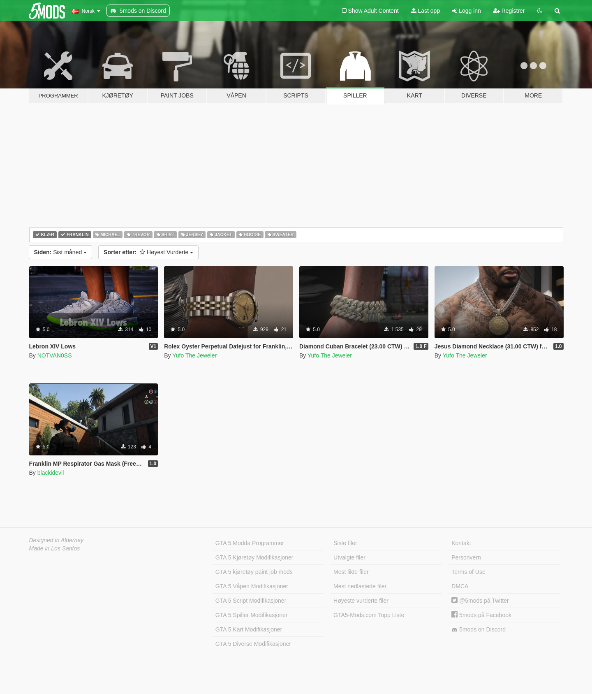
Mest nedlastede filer (359, 586)
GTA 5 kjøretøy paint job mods (254, 572)
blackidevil (50, 472)
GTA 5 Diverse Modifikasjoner (253, 644)
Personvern (466, 557)
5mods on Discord (478, 629)
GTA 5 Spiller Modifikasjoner (251, 615)
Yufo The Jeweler (194, 355)
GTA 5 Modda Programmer (249, 543)
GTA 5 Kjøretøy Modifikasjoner (254, 557)
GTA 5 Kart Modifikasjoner (248, 629)
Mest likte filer (351, 572)
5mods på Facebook (481, 615)
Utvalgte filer (349, 557)
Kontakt (461, 543)
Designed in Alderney (56, 540)
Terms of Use (468, 572)
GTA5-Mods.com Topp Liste (368, 615)
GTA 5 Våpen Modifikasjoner (251, 586)
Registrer (509, 10)
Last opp (425, 10)
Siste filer (345, 543)
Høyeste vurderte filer (360, 600)
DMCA (459, 586)
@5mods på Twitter (480, 600)
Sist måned (60, 252)
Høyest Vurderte (148, 252)
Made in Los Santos (54, 548)
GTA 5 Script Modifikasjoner (250, 600)
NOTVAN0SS (54, 355)
